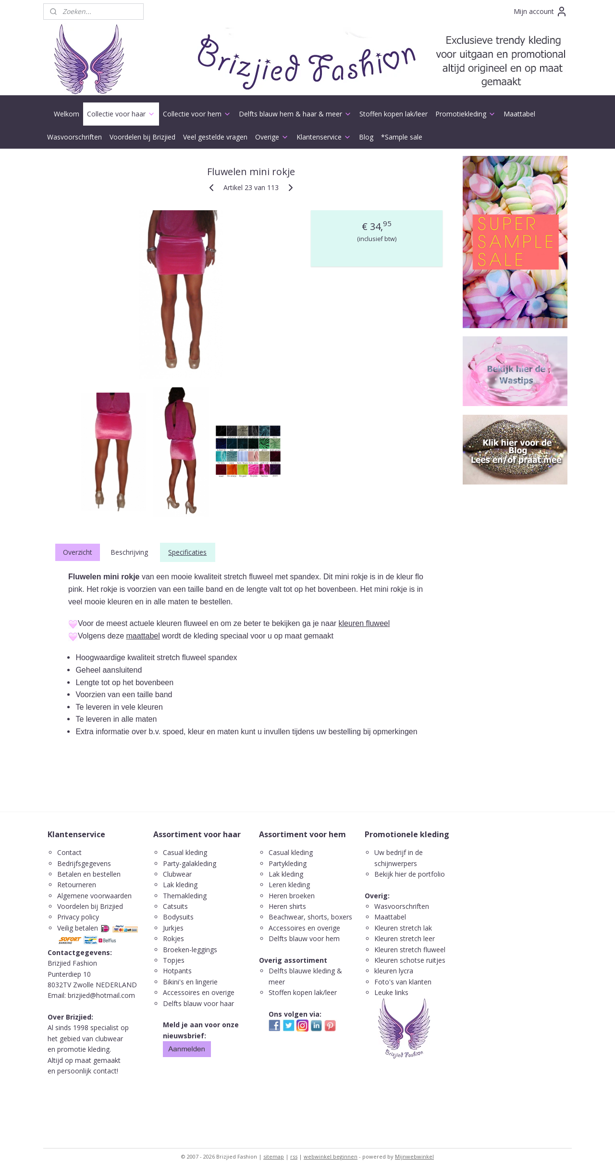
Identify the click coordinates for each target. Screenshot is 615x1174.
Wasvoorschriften (74, 136)
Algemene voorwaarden (94, 895)
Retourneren (76, 884)
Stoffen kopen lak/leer (393, 113)
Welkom (66, 113)
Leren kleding (289, 884)
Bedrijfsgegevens (84, 863)
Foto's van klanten (402, 981)
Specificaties (187, 552)
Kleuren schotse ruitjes (409, 960)
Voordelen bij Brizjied (142, 136)
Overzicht (77, 552)
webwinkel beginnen (330, 1156)
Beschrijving (129, 552)
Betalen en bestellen (89, 874)
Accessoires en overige (198, 992)
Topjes (173, 960)
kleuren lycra (393, 970)
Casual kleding (186, 852)
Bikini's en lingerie (190, 981)
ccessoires (289, 927)
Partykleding (288, 863)
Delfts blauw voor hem (304, 938)
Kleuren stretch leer (404, 938)
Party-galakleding (189, 863)
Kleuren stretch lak (403, 927)
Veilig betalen (77, 927)
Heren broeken (292, 895)
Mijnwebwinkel (414, 1156)
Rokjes (173, 938)
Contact (69, 852)
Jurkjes (173, 927)
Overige (272, 136)
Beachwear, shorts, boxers (310, 916)
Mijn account (540, 11)
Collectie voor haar (121, 113)
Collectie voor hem (197, 113)
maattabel (143, 636)
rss (293, 1156)
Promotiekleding (465, 113)
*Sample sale (401, 136)
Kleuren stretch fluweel (409, 949)
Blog (366, 136)
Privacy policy (78, 916)
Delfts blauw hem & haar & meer (295, 113)
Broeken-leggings (190, 949)
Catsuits (175, 906)
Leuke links (391, 992)
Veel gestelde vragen (215, 136)
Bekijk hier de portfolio (409, 874)
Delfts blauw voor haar (198, 1003)
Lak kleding (180, 884)
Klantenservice (323, 136)
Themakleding (186, 895)
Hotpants (177, 970)
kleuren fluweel (364, 623)
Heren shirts (287, 906)
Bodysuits (178, 916)
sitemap (273, 1156)
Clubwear (177, 874)
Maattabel (519, 113)
